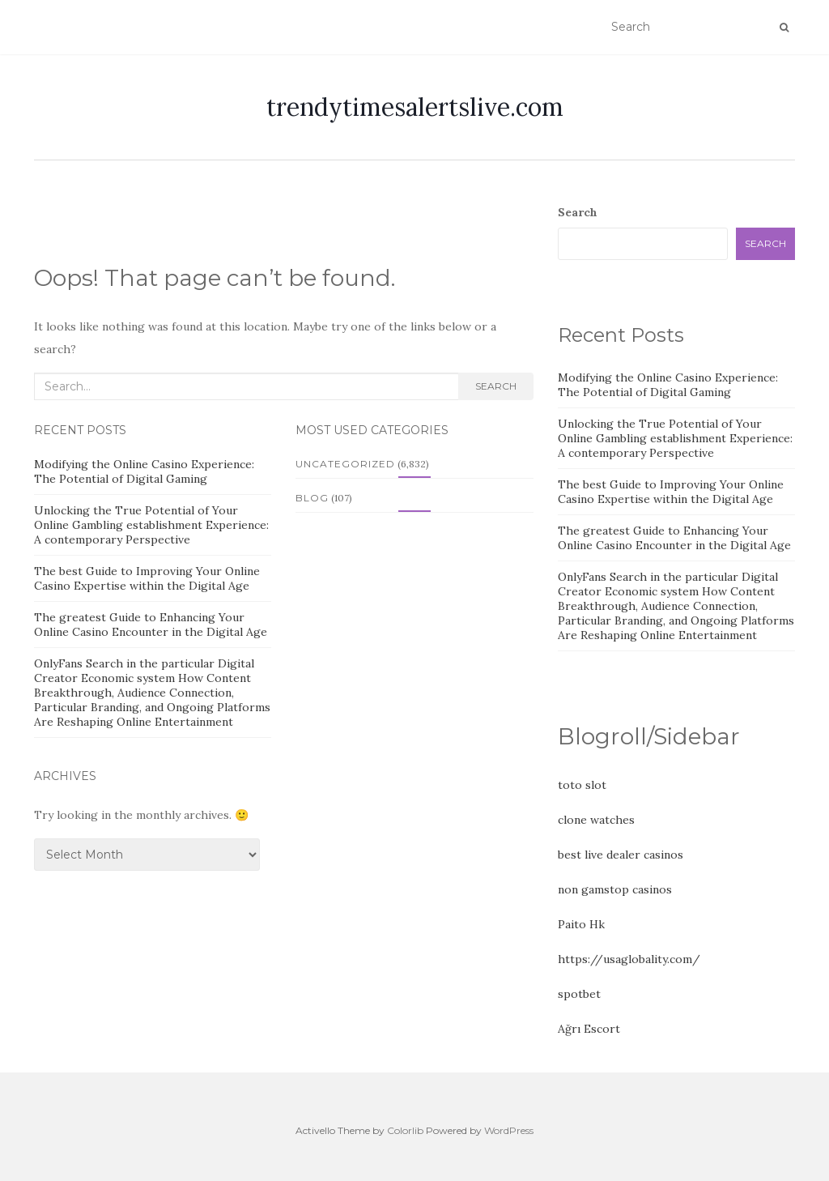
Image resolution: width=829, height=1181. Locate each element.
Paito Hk (581, 924)
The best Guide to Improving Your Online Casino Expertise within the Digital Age (147, 578)
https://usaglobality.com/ (629, 959)
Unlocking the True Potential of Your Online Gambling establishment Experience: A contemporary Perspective (151, 525)
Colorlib (405, 1130)
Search (496, 386)
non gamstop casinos (615, 889)
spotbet (579, 994)
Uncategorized (345, 464)
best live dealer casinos (620, 854)
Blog (312, 498)
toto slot (582, 785)
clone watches (596, 819)
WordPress (509, 1130)
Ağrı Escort (589, 1028)
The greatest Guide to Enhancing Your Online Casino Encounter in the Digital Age (150, 624)
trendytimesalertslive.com (414, 107)
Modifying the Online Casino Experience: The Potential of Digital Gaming (144, 471)
